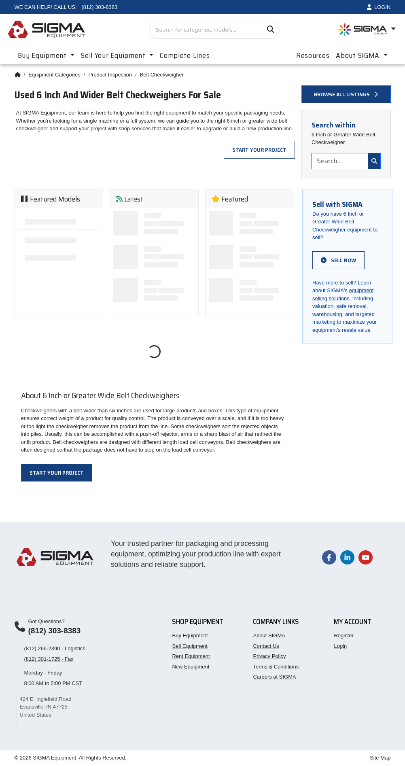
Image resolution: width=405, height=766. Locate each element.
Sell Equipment (189, 646)
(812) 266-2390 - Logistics (54, 648)
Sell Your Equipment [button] (114, 55)
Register (343, 635)
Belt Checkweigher (162, 75)
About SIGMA (269, 635)
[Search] (270, 30)
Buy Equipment (190, 635)
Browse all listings (346, 94)
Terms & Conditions (276, 667)
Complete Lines (185, 55)
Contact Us (266, 646)
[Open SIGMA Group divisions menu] (367, 29)
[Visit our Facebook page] (329, 557)
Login (340, 646)
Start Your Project (259, 149)
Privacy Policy (269, 656)
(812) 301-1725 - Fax (49, 659)
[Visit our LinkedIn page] (347, 557)
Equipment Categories (54, 75)
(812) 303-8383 (54, 630)
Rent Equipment (191, 656)
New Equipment (190, 667)
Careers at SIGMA (274, 677)
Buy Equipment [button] (43, 55)
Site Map (380, 758)
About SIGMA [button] (359, 55)
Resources (312, 55)
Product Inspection (110, 75)
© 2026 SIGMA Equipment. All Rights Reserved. (71, 758)
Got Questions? (46, 621)
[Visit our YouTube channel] (365, 557)
